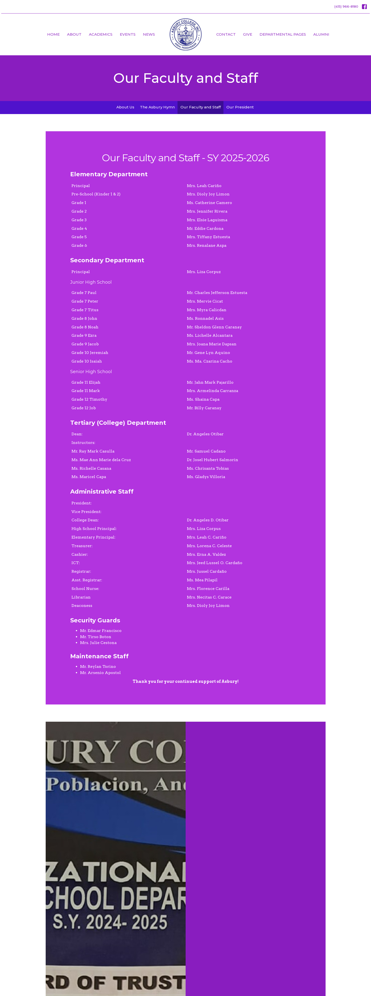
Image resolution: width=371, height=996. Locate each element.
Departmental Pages (283, 34)
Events (128, 34)
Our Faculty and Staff (200, 107)
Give (247, 34)
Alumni (321, 34)
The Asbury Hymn (157, 107)
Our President (240, 107)
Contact (226, 34)
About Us (125, 107)
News (149, 34)
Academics (100, 34)
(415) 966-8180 (346, 6)
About (74, 34)
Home (53, 34)
